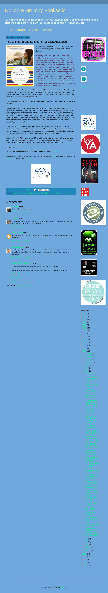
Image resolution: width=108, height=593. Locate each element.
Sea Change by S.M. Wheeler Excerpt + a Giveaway (92, 378)
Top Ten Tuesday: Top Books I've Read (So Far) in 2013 (92, 402)
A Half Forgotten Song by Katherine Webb (92, 525)
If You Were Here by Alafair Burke (91, 408)
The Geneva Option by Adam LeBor (91, 444)
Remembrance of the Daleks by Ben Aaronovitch (91, 476)
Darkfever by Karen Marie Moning (91, 509)
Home (9, 30)
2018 (85, 337)
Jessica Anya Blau (28, 193)
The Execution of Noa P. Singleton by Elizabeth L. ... (92, 465)
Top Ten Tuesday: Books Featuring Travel (91, 519)
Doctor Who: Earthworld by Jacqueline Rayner (92, 391)
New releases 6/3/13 (91, 535)
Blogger (62, 587)
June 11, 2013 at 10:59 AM (20, 240)
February (88, 547)
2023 (85, 322)
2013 (85, 351)
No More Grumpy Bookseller (36, 10)
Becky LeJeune (17, 233)
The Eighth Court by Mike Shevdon (91, 417)
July (86, 368)
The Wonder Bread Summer (42, 193)
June (86, 371)
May (86, 539)
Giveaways (47, 30)
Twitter (29, 158)
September (89, 362)
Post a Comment (15, 278)
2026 (85, 313)
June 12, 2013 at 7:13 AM (20, 257)
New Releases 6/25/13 (89, 412)
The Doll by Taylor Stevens (90, 513)
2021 (85, 328)
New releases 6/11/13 (92, 488)
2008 (85, 565)
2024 (85, 319)
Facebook (10, 158)
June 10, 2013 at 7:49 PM (20, 226)
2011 (85, 557)
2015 (85, 345)
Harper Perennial (17, 193)
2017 (85, 339)
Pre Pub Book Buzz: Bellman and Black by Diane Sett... (92, 452)
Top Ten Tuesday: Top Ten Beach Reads (92, 471)
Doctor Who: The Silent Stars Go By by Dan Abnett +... (91, 530)
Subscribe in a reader (88, 87)
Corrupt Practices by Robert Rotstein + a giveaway (92, 459)
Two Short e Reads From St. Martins (91, 498)
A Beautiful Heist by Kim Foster (91, 422)
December (88, 353)
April (86, 542)
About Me (21, 30)
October (88, 359)
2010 (85, 560)
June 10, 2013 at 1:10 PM (20, 212)
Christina (15, 218)
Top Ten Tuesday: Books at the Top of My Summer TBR (92, 438)
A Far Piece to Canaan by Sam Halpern (91, 503)
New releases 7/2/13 (91, 373)
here (56, 152)
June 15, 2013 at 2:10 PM (20, 273)
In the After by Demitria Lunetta (91, 426)
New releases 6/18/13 (92, 448)
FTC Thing (33, 30)
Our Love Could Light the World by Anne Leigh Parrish (91, 432)
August (87, 365)
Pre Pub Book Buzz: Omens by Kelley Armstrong (91, 492)
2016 (85, 342)
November (88, 356)
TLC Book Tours (56, 193)
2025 (85, 316)
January (88, 550)
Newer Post (11, 282)
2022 (85, 325)
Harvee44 (15, 206)
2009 (85, 563)
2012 (85, 554)
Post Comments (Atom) (23, 285)
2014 (85, 348)
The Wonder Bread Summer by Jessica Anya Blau (92, 483)
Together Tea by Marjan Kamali (90, 396)
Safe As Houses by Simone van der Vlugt (91, 384)
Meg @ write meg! (18, 247)
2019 (85, 334)
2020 (85, 331)
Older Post (71, 282)
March (87, 544)
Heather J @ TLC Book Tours (22, 264)
